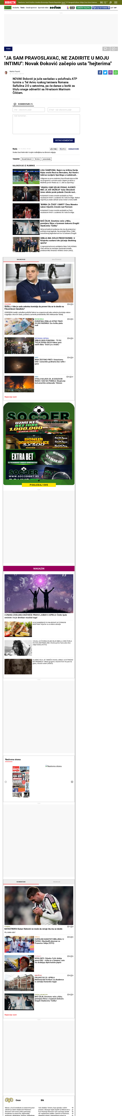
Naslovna (21, 2)
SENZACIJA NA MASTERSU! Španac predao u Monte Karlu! (51, 1023)
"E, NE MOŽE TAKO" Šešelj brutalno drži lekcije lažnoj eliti (22, 1012)
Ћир (115, 8)
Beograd (71, 2)
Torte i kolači (68, 1052)
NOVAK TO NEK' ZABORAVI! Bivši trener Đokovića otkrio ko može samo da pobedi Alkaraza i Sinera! (52, 1033)
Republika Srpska (102, 132)
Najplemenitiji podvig (13, 1076)
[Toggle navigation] (116, 2)
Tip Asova (47, 1081)
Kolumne (8, 1057)
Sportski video (43, 8)
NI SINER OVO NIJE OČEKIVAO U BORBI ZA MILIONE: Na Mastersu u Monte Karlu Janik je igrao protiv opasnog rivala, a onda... (52, 1012)
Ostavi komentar (64, 140)
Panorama (108, 1069)
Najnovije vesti (89, 167)
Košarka (16, 8)
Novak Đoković (27, 159)
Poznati (101, 662)
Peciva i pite (67, 1062)
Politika (86, 104)
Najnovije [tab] (91, 79)
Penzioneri (28, 1057)
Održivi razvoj (90, 1069)
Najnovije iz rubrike (24, 165)
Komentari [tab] (90, 613)
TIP (66, 2)
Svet (100, 144)
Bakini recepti (68, 1057)
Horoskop (87, 805)
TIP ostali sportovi (51, 1078)
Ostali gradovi (89, 899)
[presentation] (84, 513)
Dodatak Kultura (69, 1076)
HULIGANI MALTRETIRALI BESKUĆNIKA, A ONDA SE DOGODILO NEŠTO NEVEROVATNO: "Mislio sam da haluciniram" (80, 1011)
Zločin (46, 1052)
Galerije (10, 1106)
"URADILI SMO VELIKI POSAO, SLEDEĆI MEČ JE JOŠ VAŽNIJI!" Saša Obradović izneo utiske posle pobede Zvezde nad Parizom (58, 189)
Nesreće (47, 1060)
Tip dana (47, 1076)
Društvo (32, 2)
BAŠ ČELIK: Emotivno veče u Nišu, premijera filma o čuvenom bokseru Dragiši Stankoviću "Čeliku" (59, 223)
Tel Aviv (37, 159)
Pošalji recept (68, 1065)
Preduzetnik (87, 1057)
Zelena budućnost (89, 1081)
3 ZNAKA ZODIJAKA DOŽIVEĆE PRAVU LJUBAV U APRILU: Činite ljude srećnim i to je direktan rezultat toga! (99, 369)
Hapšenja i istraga (51, 1054)
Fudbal (86, 638)
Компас (94, 2)
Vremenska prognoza (93, 847)
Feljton (27, 1054)
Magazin (99, 338)
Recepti (66, 1048)
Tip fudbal (48, 1073)
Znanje (85, 1078)
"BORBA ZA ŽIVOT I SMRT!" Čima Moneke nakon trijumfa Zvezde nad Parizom (59, 205)
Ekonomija (44, 2)
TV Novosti (67, 1078)
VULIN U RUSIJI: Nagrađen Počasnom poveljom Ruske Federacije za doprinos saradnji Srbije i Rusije (22, 1033)
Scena (9, 1098)
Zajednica (86, 1076)
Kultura (76, 2)
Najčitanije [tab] (108, 79)
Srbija (82, 2)
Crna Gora (87, 2)
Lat (112, 8)
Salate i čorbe (68, 1054)
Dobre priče (9, 1054)
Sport (63, 2)
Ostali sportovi (31, 8)
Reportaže (57, 2)
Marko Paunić (15, 71)
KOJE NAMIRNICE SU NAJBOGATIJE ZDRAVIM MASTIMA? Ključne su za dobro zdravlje (106, 380)
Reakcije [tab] (108, 613)
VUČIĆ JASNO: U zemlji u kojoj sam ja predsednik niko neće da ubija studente (23, 1002)
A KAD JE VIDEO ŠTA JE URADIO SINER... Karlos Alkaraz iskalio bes (52, 1002)
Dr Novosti (108, 1077)
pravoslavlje (47, 159)
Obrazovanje (12, 1102)
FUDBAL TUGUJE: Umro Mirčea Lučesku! (81, 1001)
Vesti (27, 2)
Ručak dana (67, 1060)
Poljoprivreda (88, 1054)
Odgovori (73, 149)
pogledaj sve (100, 254)
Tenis (22, 8)
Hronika (37, 2)
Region (105, 1054)
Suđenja (47, 1057)
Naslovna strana (91, 490)
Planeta (51, 2)
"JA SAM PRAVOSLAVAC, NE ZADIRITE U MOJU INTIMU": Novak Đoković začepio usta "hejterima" (58, 60)
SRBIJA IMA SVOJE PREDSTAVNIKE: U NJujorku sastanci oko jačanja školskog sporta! (58, 240)
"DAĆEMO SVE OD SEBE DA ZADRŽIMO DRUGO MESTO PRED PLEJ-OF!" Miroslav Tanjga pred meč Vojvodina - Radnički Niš (81, 1021)
